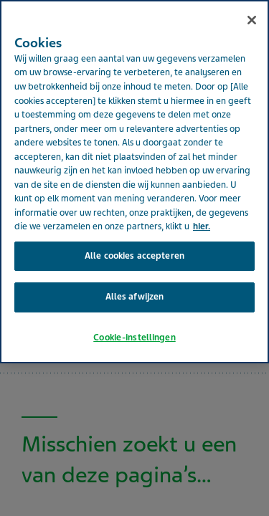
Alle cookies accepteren (134, 234)
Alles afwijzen (134, 276)
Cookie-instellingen (134, 316)
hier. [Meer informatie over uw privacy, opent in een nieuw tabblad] (201, 205)
